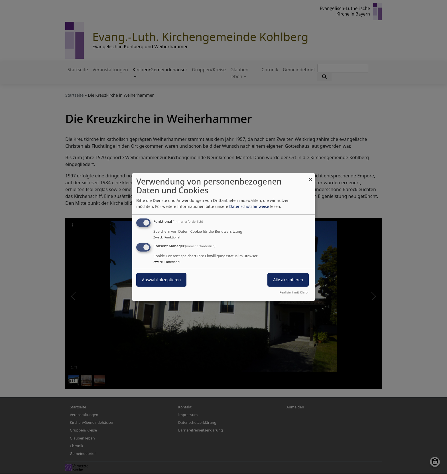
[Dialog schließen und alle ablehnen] (310, 176)
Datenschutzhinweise (249, 206)
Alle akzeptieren (288, 279)
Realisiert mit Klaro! (293, 292)
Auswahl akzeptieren (161, 279)
